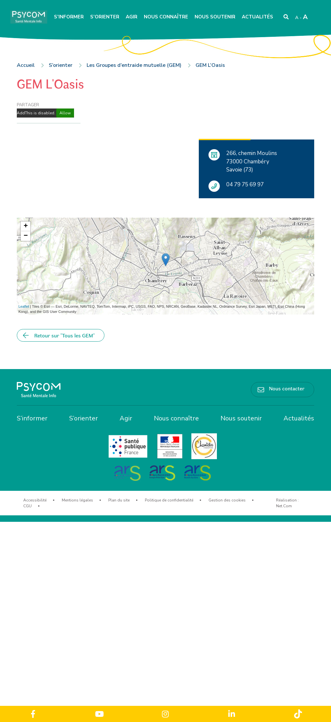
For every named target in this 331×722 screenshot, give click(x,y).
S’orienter (104, 17)
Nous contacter (286, 388)
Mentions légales (77, 500)
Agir (131, 17)
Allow (65, 113)
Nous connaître (166, 17)
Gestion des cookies (227, 500)
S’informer (69, 17)
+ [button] (26, 226)
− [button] (26, 236)
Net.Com (284, 506)
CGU (27, 506)
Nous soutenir (215, 17)
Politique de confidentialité (169, 500)
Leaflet (23, 306)
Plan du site (119, 500)
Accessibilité (35, 500)
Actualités (257, 17)
